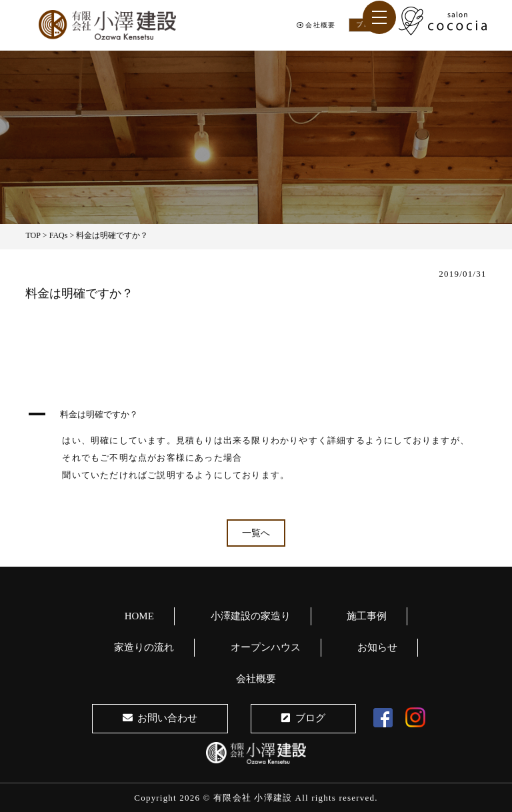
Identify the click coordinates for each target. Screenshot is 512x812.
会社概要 (316, 25)
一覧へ (256, 533)
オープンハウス (266, 647)
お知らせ (377, 647)
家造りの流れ (144, 647)
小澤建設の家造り (251, 616)
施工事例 (367, 616)
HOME (139, 616)
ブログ (303, 718)
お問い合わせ (160, 718)
